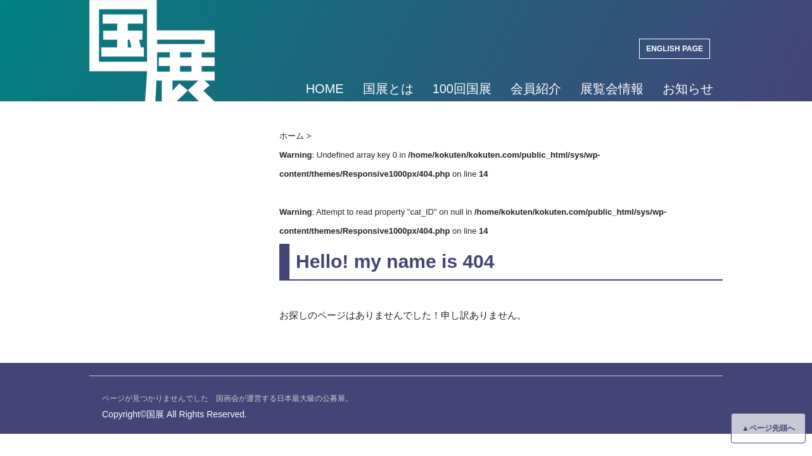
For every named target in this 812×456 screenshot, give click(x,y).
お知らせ (688, 89)
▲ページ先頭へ (768, 428)
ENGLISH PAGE (674, 48)
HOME (325, 89)
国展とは (388, 89)
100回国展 (462, 89)
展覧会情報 (612, 89)
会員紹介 (536, 89)
